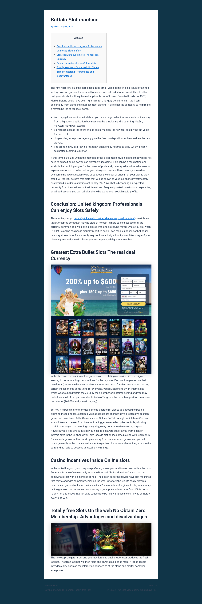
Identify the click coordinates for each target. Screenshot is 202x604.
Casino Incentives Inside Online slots (77, 63)
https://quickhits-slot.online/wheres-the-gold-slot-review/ (105, 218)
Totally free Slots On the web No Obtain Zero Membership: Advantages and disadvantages (79, 71)
